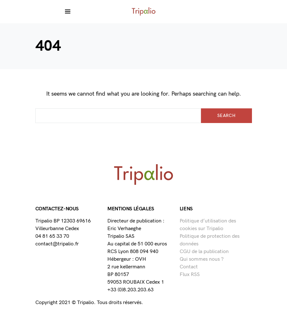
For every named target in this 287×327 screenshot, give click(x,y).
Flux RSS (190, 275)
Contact (189, 267)
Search (226, 115)
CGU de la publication (204, 252)
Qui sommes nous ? (202, 259)
